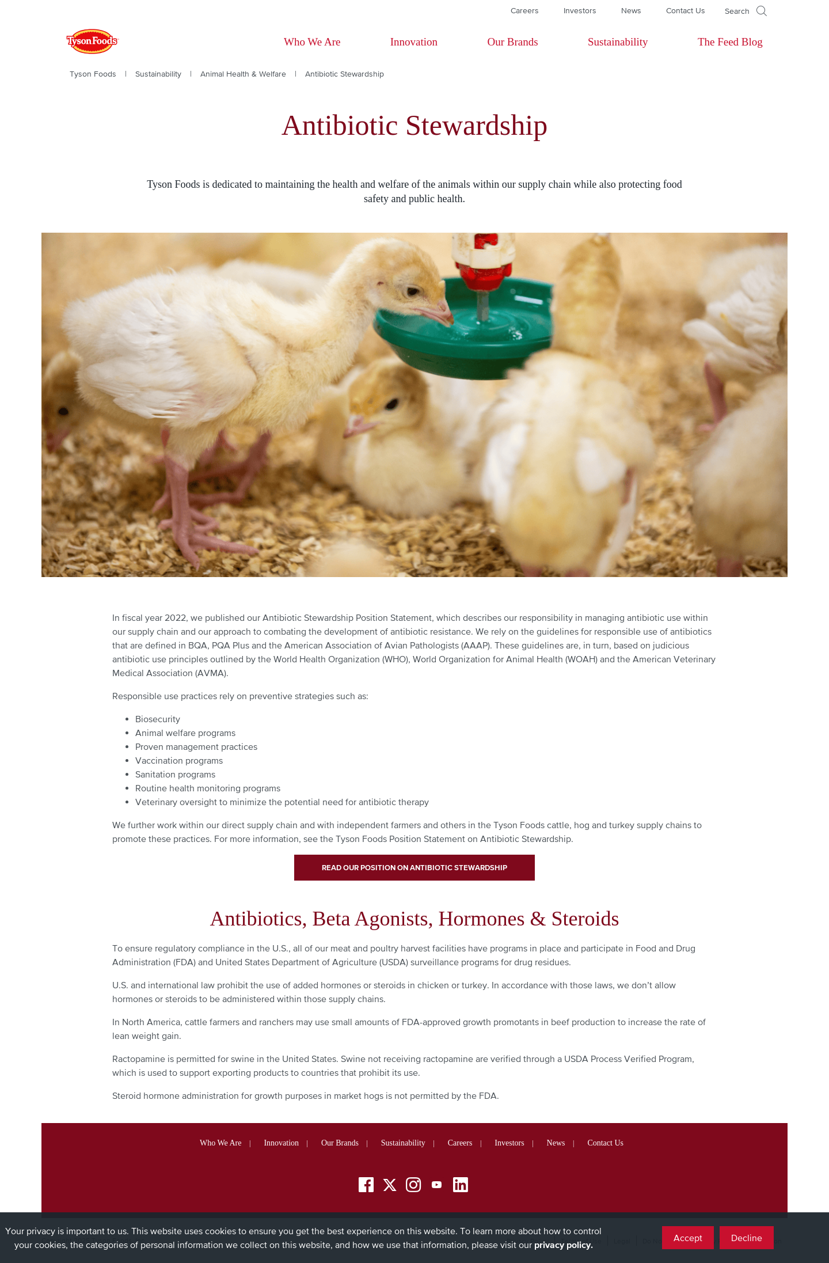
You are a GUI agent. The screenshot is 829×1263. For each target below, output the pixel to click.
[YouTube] (436, 1186)
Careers (525, 10)
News (631, 10)
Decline (746, 1237)
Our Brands (512, 42)
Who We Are (312, 42)
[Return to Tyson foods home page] (81, 42)
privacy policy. (563, 1244)
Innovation (414, 42)
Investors (580, 10)
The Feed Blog (730, 42)
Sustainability (618, 42)
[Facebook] (366, 1186)
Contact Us (685, 10)
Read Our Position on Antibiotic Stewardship (414, 867)
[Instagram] (413, 1186)
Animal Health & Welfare (243, 73)
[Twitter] (389, 1185)
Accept (688, 1237)
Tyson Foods (93, 73)
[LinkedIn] (460, 1186)
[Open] (746, 11)
